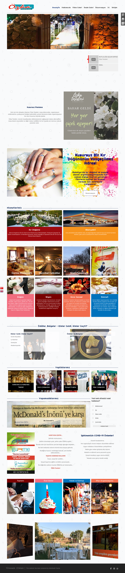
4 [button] (63, 46)
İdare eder (98, 414)
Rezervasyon (90, 193)
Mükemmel (98, 406)
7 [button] (70, 46)
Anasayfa (10, 568)
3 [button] (60, 46)
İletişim (20, 568)
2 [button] (58, 46)
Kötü (96, 418)
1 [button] (55, 46)
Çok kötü (98, 422)
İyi (96, 410)
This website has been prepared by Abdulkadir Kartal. (43, 568)
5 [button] (65, 46)
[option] (62, 31)
